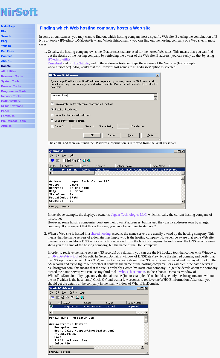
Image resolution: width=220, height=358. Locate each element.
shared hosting (101, 233)
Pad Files (7, 51)
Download (55, 63)
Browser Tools (11, 86)
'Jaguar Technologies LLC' (129, 214)
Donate (6, 66)
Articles (6, 125)
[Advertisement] (121, 12)
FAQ (4, 41)
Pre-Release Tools (13, 120)
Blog (4, 31)
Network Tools (11, 96)
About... (6, 61)
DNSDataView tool (64, 256)
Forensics (8, 116)
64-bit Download (12, 106)
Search (6, 36)
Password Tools (12, 76)
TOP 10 (6, 46)
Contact (6, 56)
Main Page (8, 26)
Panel (5, 111)
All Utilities (8, 71)
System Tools (10, 81)
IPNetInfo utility (59, 59)
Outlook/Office (11, 101)
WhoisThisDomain (132, 272)
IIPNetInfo (81, 63)
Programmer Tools (13, 91)
